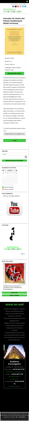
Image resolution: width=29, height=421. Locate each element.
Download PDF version (14, 73)
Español (16, 4)
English (24, 4)
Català (12, 4)
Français (20, 4)
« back (14, 140)
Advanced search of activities (14, 160)
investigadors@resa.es (14, 386)
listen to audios (14, 295)
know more (14, 292)
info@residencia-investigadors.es (14, 134)
